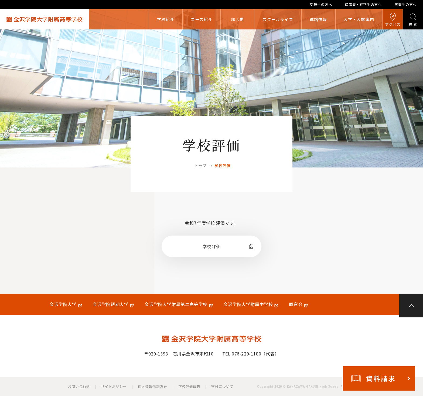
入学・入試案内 (359, 19)
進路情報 (318, 19)
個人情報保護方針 (152, 386)
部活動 (237, 19)
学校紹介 (166, 19)
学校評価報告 (189, 386)
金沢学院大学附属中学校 (248, 304)
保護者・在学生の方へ (363, 4)
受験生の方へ (321, 4)
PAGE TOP (411, 305)
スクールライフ (277, 19)
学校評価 (211, 246)
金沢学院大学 (63, 304)
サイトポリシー (114, 386)
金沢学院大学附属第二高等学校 (176, 304)
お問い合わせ (79, 386)
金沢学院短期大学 (111, 304)
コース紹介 (201, 19)
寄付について (222, 386)
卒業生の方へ (405, 4)
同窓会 (295, 304)
